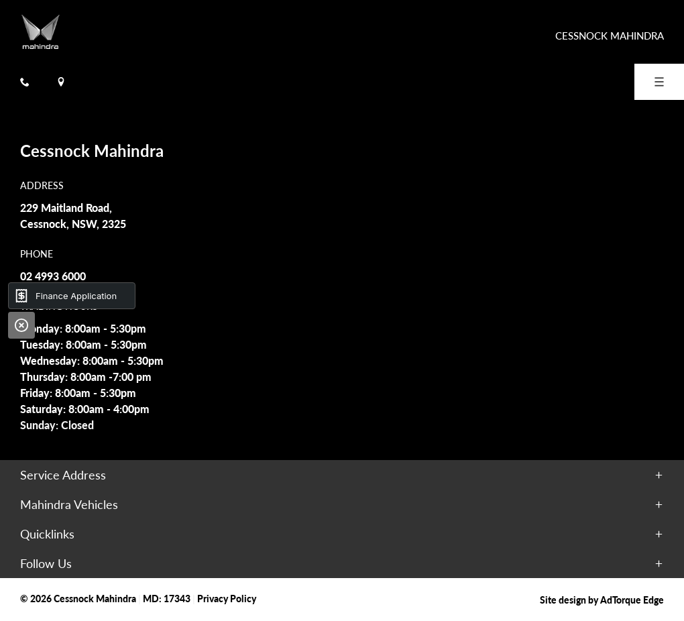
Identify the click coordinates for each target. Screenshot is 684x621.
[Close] (21, 325)
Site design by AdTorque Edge (602, 599)
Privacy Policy (226, 598)
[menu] (659, 82)
